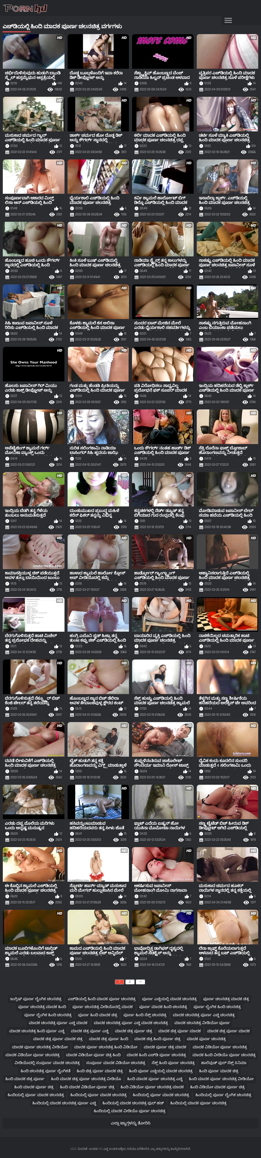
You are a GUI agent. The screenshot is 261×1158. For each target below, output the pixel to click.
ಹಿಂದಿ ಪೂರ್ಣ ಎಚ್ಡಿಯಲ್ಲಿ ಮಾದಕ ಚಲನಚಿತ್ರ (161, 1071)
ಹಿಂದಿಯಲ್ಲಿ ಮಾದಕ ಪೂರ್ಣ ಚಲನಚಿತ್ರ (198, 1103)
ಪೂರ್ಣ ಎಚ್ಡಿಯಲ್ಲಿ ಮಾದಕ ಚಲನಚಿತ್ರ (169, 999)
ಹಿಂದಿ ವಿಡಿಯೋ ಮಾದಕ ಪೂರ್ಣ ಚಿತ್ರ (217, 1087)
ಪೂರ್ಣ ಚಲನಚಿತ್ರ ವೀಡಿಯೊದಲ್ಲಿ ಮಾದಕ (102, 1006)
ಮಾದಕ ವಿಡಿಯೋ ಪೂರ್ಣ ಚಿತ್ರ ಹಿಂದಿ (93, 1055)
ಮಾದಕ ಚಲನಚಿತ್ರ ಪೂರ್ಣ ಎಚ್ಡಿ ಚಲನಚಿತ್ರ (204, 1015)
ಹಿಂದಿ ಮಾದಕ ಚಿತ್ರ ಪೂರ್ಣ (25, 1079)
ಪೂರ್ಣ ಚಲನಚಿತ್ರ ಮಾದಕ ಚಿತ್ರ (226, 999)
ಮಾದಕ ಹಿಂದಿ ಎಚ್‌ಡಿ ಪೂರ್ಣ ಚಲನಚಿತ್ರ (156, 1055)
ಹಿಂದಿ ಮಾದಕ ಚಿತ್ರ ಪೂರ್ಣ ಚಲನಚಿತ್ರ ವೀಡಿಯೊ (86, 1079)
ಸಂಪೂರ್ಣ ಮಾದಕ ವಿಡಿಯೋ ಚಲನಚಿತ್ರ (115, 1062)
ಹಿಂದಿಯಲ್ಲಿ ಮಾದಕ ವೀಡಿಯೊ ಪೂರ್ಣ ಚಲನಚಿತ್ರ (129, 1111)
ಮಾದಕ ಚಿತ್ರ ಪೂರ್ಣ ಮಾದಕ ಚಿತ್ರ (58, 1039)
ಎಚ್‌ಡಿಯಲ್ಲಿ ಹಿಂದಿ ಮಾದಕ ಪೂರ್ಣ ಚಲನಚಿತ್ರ (102, 999)
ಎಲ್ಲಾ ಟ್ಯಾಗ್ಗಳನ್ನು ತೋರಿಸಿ (130, 1123)
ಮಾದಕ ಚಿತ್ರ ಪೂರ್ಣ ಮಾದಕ (179, 1031)
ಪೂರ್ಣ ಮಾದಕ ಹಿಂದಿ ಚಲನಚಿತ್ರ (163, 1006)
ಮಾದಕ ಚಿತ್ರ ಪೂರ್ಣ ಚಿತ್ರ (133, 1031)
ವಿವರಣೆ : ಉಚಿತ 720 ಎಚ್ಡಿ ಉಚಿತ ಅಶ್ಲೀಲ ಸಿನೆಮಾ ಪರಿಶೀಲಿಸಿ (113, 1149)
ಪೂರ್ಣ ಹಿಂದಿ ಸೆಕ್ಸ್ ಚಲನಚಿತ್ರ (144, 1015)
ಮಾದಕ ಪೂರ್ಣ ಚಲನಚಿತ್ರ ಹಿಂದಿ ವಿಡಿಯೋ (105, 1047)
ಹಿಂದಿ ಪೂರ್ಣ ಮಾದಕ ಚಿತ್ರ (218, 1071)
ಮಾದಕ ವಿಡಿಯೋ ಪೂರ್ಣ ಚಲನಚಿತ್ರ (220, 1047)
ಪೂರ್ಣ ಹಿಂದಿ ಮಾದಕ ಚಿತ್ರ (97, 1015)
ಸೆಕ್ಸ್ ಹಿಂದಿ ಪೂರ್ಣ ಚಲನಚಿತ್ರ (173, 1062)
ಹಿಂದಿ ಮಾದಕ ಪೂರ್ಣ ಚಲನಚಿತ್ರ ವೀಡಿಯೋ (221, 1079)
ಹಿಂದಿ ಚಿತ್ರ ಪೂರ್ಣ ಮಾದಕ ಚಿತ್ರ (100, 1071)
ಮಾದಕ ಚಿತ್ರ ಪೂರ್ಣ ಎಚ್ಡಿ (90, 1031)
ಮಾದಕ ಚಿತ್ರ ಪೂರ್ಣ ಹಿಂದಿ (108, 1039)
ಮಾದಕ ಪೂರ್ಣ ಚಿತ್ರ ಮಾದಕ (165, 1047)
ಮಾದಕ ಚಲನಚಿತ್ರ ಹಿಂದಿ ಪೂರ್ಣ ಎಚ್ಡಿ (36, 1031)
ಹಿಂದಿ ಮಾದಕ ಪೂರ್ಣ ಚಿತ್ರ (34, 1087)
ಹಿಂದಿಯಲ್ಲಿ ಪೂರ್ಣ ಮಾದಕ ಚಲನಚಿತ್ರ (36, 1095)
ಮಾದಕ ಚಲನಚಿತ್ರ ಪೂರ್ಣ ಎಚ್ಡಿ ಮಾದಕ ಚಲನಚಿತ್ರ (131, 1023)
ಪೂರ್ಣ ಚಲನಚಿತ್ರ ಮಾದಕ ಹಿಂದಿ (42, 1006)
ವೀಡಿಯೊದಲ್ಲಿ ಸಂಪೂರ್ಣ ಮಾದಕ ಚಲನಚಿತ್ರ (47, 1062)
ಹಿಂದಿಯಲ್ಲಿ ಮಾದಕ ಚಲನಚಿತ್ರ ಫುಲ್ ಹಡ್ (133, 1103)
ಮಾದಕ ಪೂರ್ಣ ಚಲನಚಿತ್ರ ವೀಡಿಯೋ (40, 1047)
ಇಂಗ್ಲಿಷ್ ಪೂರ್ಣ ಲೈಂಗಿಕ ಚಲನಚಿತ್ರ (35, 999)
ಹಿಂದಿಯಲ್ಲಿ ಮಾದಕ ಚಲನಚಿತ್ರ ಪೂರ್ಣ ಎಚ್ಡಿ (64, 1103)
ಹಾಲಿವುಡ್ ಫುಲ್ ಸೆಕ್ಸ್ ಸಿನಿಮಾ (223, 1062)
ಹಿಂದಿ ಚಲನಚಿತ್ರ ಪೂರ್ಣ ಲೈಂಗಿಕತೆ (45, 1071)
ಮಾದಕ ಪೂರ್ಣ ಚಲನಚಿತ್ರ (206, 1039)
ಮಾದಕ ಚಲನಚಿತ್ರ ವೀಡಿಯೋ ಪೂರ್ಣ (202, 1023)
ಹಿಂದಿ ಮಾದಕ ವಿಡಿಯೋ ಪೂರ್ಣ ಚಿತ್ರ (87, 1087)
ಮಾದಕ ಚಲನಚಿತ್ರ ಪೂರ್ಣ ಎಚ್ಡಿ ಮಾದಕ (58, 1023)
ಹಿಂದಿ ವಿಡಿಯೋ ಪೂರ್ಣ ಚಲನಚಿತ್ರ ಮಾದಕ (152, 1087)
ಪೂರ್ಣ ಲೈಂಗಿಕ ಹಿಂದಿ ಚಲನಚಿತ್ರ (217, 1006)
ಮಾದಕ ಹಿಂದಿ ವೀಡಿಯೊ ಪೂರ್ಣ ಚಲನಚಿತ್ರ (224, 1055)
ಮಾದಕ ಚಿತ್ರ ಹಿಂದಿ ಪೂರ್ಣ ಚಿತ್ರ (157, 1039)
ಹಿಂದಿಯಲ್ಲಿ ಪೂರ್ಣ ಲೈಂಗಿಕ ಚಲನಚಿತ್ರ (223, 1095)
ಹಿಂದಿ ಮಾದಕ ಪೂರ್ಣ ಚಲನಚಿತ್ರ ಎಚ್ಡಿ (154, 1079)
